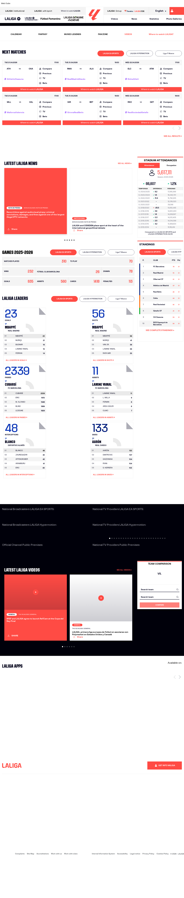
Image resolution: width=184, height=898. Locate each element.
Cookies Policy (163, 892)
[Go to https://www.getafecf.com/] (68, 3)
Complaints (20, 892)
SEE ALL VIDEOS (124, 589)
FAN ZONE (103, 34)
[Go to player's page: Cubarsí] (36, 395)
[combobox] (159, 608)
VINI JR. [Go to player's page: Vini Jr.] (106, 364)
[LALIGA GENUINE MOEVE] (73, 19)
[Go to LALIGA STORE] (134, 11)
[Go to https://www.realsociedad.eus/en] (155, 3)
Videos (114, 19)
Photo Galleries (174, 19)
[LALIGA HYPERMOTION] (32, 19)
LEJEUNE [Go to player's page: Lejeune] (19, 430)
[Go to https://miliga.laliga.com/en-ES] (176, 11)
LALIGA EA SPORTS (111, 53)
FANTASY (42, 34)
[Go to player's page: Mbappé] (36, 338)
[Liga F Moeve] (50, 19)
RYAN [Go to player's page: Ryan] (105, 483)
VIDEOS (128, 34)
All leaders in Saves (103, 494)
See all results (173, 136)
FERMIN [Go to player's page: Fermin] (106, 421)
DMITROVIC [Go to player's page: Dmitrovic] (108, 474)
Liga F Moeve (168, 53)
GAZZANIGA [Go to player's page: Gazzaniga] (108, 478)
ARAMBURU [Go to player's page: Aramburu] (20, 483)
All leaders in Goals (16, 380)
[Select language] (160, 11)
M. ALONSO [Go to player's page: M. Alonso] (20, 421)
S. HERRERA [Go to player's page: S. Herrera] (108, 487)
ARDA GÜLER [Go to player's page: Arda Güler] (108, 426)
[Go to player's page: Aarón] (123, 453)
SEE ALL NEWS (125, 163)
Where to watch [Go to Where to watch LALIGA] (70, 11)
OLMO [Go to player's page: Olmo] (105, 430)
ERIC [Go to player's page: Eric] (17, 417)
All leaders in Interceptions (20, 494)
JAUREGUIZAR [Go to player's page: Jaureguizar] (21, 474)
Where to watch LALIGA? (161, 34)
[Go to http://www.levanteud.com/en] (86, 3)
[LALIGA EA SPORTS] (12, 19)
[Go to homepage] (94, 21)
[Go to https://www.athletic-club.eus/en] (17, 3)
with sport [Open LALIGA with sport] (43, 11)
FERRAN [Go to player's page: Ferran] (19, 372)
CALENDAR (16, 34)
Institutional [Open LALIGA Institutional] (14, 11)
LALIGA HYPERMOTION (139, 53)
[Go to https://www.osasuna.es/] (34, 3)
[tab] (110, 53)
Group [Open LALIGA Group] (114, 11)
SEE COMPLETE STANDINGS (160, 330)
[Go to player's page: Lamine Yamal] (123, 395)
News (134, 19)
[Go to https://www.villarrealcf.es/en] (181, 3)
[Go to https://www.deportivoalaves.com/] (42, 3)
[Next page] (180, 716)
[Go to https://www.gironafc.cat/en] (77, 3)
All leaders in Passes (16, 437)
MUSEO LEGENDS (72, 34)
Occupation (171, 165)
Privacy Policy (148, 892)
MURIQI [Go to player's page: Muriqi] (19, 360)
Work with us (56, 892)
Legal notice (135, 892)
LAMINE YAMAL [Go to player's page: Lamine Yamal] (22, 368)
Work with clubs (70, 892)
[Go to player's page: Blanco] (36, 453)
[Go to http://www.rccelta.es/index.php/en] (103, 3)
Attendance (149, 165)
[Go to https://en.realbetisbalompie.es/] (129, 3)
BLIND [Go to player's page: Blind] (18, 426)
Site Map (30, 892)
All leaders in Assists (104, 437)
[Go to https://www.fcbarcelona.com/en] (60, 3)
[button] (12, 19)
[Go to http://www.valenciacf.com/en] (172, 3)
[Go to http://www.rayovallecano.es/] (94, 3)
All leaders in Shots (103, 380)
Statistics (154, 19)
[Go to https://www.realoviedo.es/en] (146, 3)
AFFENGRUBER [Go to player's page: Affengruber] (22, 478)
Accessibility (122, 892)
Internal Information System (103, 892)
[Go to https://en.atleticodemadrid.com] (25, 3)
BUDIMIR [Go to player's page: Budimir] (19, 364)
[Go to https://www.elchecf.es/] (51, 3)
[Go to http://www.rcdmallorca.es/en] (120, 3)
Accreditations (43, 892)
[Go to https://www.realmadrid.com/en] (137, 3)
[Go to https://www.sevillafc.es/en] (163, 3)
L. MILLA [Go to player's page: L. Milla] (106, 417)
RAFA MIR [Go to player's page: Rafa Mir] (107, 372)
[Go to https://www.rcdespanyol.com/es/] (112, 3)
